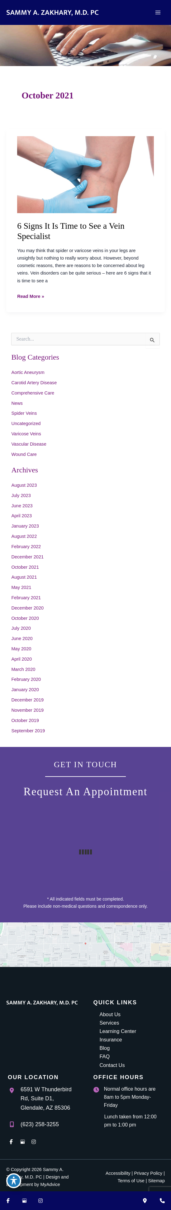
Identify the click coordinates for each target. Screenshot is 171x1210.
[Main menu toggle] (158, 13)
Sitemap (156, 1180)
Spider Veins (24, 413)
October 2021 (25, 567)
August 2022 (24, 536)
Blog (105, 1048)
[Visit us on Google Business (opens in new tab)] (24, 1201)
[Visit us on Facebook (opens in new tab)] (8, 1201)
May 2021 (21, 587)
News (16, 403)
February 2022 (26, 546)
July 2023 (21, 495)
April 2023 (21, 515)
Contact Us (112, 1065)
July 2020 (21, 628)
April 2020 (21, 659)
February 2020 (26, 679)
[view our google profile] (22, 1142)
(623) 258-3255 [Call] (40, 1124)
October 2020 (25, 618)
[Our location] (144, 1200)
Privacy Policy (148, 1173)
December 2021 (27, 556)
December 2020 (27, 607)
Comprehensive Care (32, 392)
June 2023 (21, 505)
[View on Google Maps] (85, 944)
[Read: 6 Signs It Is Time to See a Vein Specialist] (85, 174)
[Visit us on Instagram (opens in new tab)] (40, 1201)
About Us (110, 1014)
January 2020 (25, 689)
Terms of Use (131, 1180)
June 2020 (21, 638)
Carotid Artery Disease (34, 382)
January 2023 (25, 526)
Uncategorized (25, 423)
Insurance (111, 1039)
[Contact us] (162, 1200)
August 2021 (24, 577)
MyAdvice (50, 1184)
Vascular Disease (28, 444)
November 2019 (27, 710)
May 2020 (21, 648)
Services (109, 1023)
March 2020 (23, 669)
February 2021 (26, 597)
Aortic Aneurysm (27, 372)
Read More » (30, 296)
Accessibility (118, 1173)
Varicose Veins (26, 433)
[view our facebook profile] (11, 1142)
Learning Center (118, 1031)
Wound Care (24, 454)
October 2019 (25, 720)
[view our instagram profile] (34, 1142)
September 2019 (28, 730)
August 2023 (24, 485)
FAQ (105, 1056)
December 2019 (27, 699)
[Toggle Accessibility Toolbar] (13, 1180)
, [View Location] (46, 1098)
